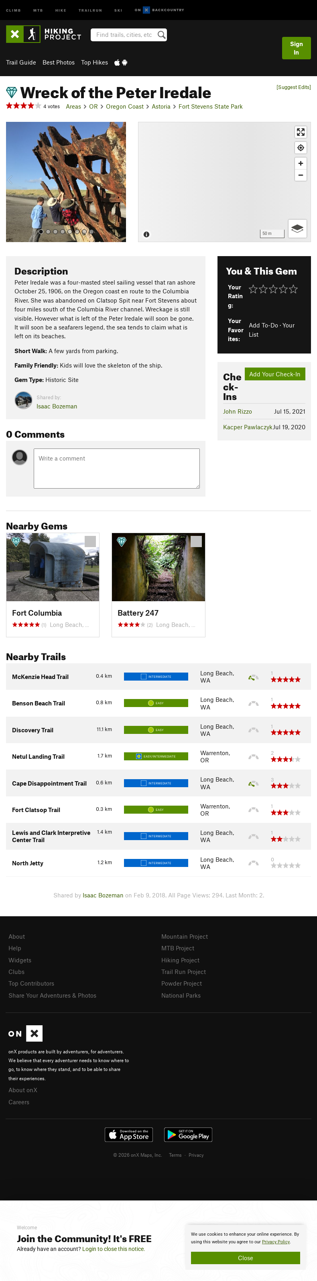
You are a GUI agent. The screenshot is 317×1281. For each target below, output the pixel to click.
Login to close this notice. (113, 1249)
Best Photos (59, 62)
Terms (175, 1155)
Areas (73, 106)
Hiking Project (180, 960)
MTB (38, 9)
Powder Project (181, 983)
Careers (18, 1101)
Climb (13, 9)
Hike (61, 9)
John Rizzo (237, 411)
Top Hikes (94, 62)
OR (93, 106)
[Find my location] (301, 148)
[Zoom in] (301, 163)
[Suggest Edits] (293, 87)
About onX (22, 1089)
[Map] (224, 182)
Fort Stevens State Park (211, 106)
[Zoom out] (301, 175)
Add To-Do (263, 325)
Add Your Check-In (275, 374)
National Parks (181, 995)
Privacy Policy (276, 1242)
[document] (245, 1247)
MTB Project (177, 948)
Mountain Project (184, 936)
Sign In (296, 48)
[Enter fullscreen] (301, 132)
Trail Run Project (183, 971)
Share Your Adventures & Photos (52, 995)
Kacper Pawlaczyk (247, 426)
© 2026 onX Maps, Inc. (137, 1155)
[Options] (298, 229)
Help (14, 948)
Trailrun (90, 9)
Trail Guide (21, 62)
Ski (118, 9)
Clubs (16, 971)
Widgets (19, 960)
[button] (14, 182)
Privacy (196, 1155)
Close (245, 1257)
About (16, 936)
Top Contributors (31, 983)
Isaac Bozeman (57, 406)
